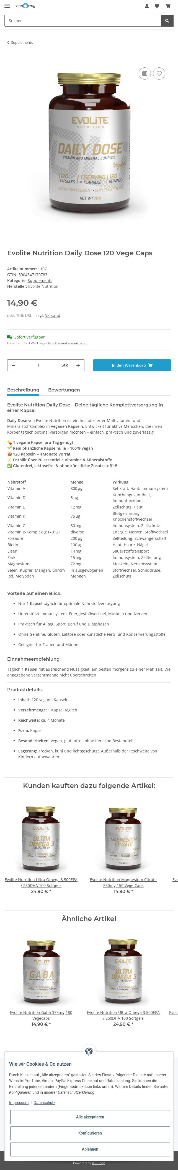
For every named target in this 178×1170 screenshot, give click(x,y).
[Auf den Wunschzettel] (159, 73)
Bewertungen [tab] (64, 390)
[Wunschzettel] (157, 6)
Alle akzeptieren (90, 1117)
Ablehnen (90, 1149)
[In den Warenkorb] (11, 60)
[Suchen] (82, 21)
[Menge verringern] (13, 365)
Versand (52, 315)
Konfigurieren (90, 1133)
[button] (147, 6)
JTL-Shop (98, 1163)
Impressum (19, 1102)
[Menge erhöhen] (78, 365)
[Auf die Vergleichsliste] (145, 73)
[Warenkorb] (168, 6)
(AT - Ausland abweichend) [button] (67, 343)
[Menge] (38, 365)
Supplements (40, 280)
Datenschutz (44, 1102)
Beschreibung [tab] (23, 390)
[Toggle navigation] (7, 3)
